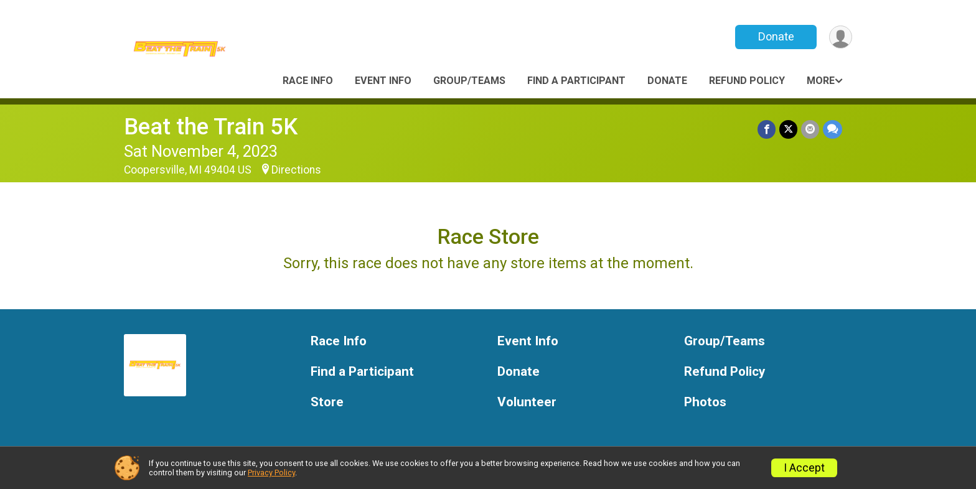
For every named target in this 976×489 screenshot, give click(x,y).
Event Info (383, 80)
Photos (705, 402)
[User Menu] (840, 37)
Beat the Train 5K (211, 126)
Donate (776, 36)
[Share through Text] (832, 129)
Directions (296, 170)
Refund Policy (747, 80)
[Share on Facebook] (767, 129)
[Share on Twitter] (788, 129)
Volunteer (526, 402)
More (821, 80)
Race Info (308, 80)
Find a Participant (576, 80)
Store (327, 402)
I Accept (804, 468)
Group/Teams (469, 80)
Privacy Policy (271, 472)
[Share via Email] (810, 129)
